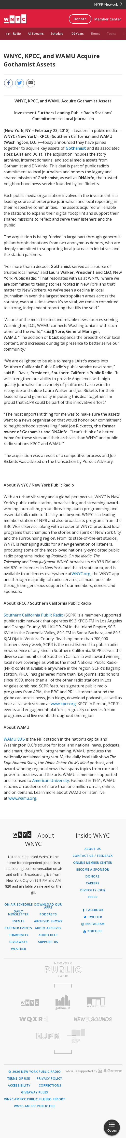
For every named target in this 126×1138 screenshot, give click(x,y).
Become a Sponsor (92, 869)
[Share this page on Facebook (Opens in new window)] (8, 83)
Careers (92, 883)
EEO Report (55, 1099)
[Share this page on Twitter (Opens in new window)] (19, 83)
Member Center (107, 19)
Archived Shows (48, 921)
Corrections (50, 1085)
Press (93, 897)
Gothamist (76, 148)
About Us (92, 848)
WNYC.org (80, 573)
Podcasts (48, 914)
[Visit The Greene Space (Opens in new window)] (93, 1036)
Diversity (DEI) (92, 890)
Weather (18, 948)
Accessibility (19, 1085)
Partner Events (18, 928)
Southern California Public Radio (33, 615)
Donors (92, 876)
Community (18, 935)
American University (50, 780)
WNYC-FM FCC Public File (24, 1099)
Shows (95, 34)
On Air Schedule (18, 904)
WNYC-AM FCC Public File (34, 1106)
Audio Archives (48, 928)
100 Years (77, 34)
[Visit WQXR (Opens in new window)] (33, 1019)
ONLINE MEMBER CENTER (92, 862)
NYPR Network (108, 4)
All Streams (36, 34)
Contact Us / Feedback (93, 855)
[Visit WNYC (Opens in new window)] (29, 1002)
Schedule (57, 34)
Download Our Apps (48, 906)
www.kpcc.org (63, 703)
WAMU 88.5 (14, 739)
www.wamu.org (21, 798)
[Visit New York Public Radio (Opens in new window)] (63, 969)
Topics (111, 34)
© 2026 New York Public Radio (34, 1071)
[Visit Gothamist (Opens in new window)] (63, 1002)
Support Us (48, 942)
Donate (80, 18)
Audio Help (48, 935)
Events (19, 921)
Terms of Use (18, 1078)
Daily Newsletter (18, 913)
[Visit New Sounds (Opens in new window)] (93, 1019)
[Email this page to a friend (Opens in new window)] (30, 83)
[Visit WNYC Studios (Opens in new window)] (96, 1002)
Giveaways (18, 942)
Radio (17, 34)
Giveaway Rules (34, 1092)
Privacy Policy (49, 1078)
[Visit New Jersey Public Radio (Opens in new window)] (33, 1036)
